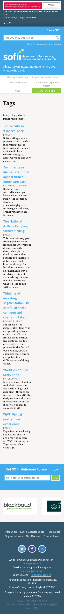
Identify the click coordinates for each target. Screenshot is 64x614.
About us (11, 532)
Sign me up (53, 30)
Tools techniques (18, 82)
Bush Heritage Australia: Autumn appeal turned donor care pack (16, 174)
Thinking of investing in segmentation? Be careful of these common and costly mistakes (16, 305)
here (34, 17)
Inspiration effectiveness (46, 77)
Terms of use (39, 604)
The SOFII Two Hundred (14, 11)
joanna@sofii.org (41, 574)
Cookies (20, 604)
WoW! (17, 90)
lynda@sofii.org (32, 563)
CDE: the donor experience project (46, 84)
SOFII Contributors (32, 532)
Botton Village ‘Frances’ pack (13, 128)
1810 (36, 608)
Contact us (51, 536)
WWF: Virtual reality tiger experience (12, 419)
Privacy (28, 604)
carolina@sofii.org (32, 571)
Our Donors (33, 536)
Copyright (52, 604)
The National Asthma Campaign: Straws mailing (16, 226)
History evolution (17, 77)
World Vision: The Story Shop (16, 372)
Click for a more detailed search (44, 44)
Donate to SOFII (46, 90)
